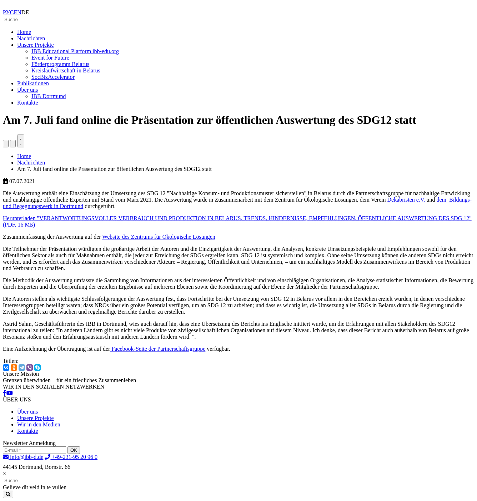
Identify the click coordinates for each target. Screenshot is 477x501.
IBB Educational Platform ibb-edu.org (75, 51)
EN (17, 12)
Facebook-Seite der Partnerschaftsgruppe (157, 349)
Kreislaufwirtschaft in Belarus (65, 70)
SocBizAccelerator (53, 77)
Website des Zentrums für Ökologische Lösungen (158, 237)
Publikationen (33, 83)
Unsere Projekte (35, 45)
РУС (8, 12)
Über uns (27, 90)
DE (25, 12)
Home (24, 32)
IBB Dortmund (48, 96)
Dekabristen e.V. (406, 200)
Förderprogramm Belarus (60, 64)
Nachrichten (31, 38)
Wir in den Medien (38, 424)
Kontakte (27, 103)
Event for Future (50, 58)
